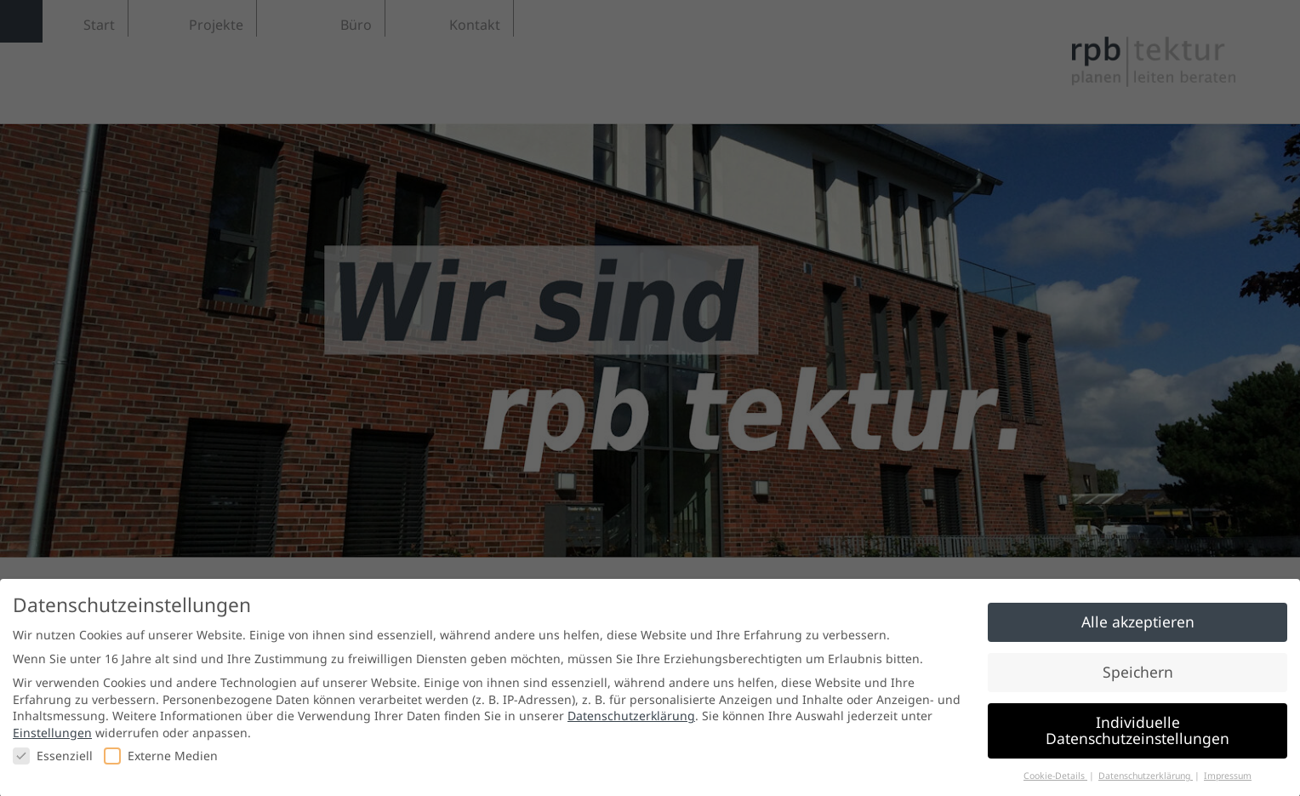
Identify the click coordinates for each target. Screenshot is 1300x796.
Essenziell (53, 763)
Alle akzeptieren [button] (1138, 629)
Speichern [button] (1138, 679)
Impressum (1228, 783)
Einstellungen (52, 740)
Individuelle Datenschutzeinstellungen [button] (1137, 738)
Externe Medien (161, 763)
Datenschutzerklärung (631, 724)
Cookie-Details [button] (1055, 783)
